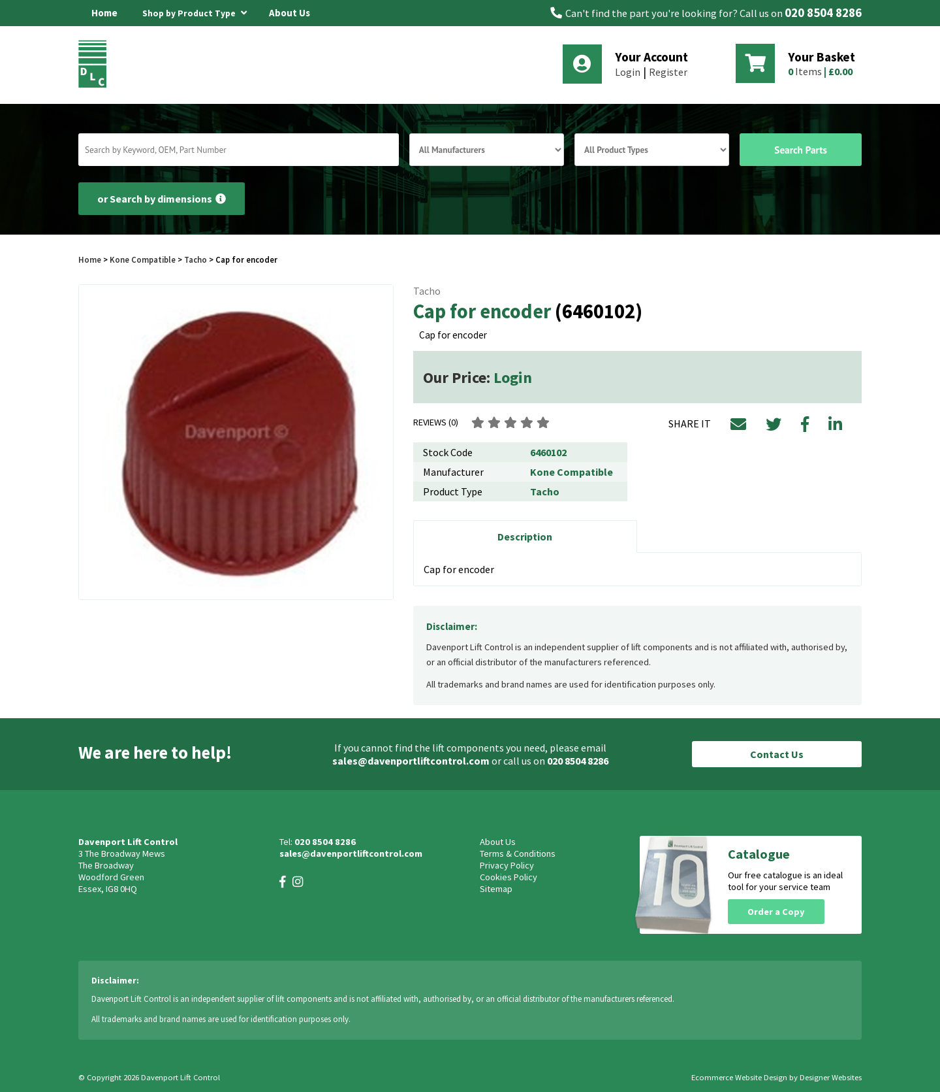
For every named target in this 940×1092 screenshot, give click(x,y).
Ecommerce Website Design (739, 1077)
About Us (289, 13)
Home (104, 13)
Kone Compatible (143, 259)
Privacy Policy (507, 865)
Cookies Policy (508, 877)
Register (668, 71)
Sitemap (496, 889)
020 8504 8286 (823, 12)
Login (627, 71)
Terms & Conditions (518, 853)
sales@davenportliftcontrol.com (411, 760)
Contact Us (777, 754)
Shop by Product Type (194, 11)
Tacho (195, 259)
